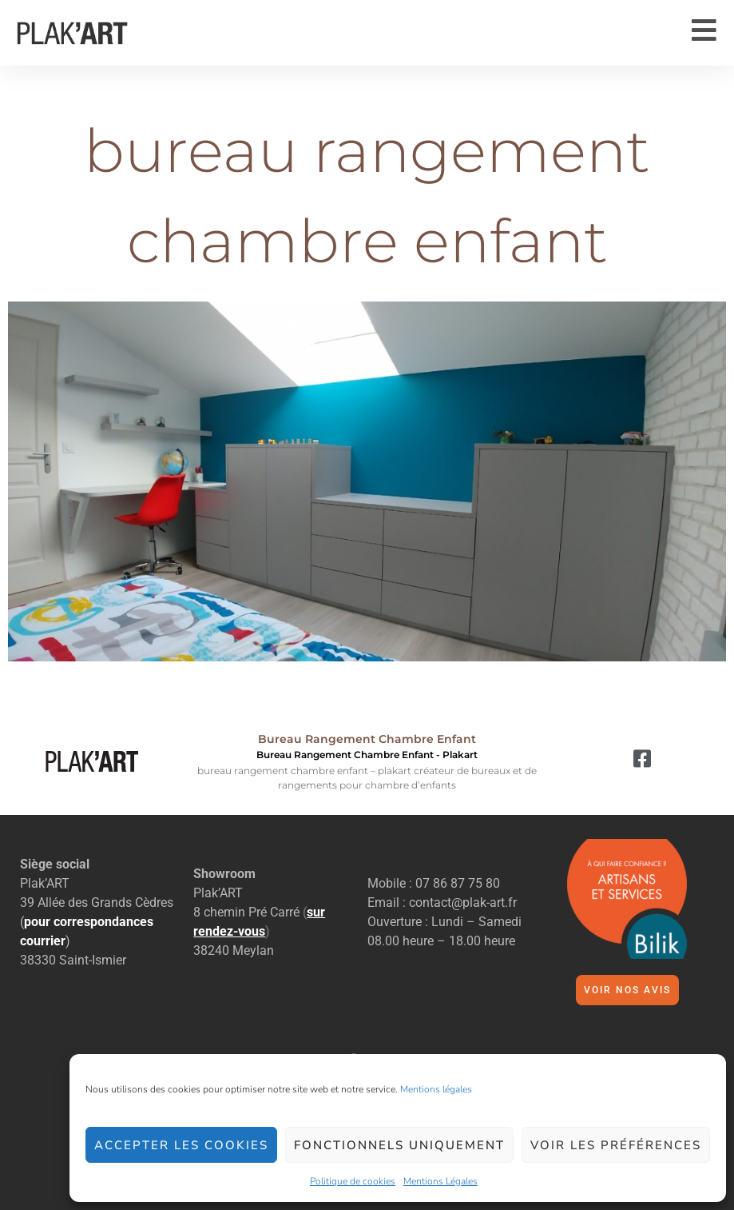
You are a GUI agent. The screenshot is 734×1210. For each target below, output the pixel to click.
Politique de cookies (352, 1181)
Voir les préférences (615, 1145)
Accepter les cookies (181, 1145)
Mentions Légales (440, 1181)
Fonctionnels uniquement (399, 1145)
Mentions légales (436, 1089)
